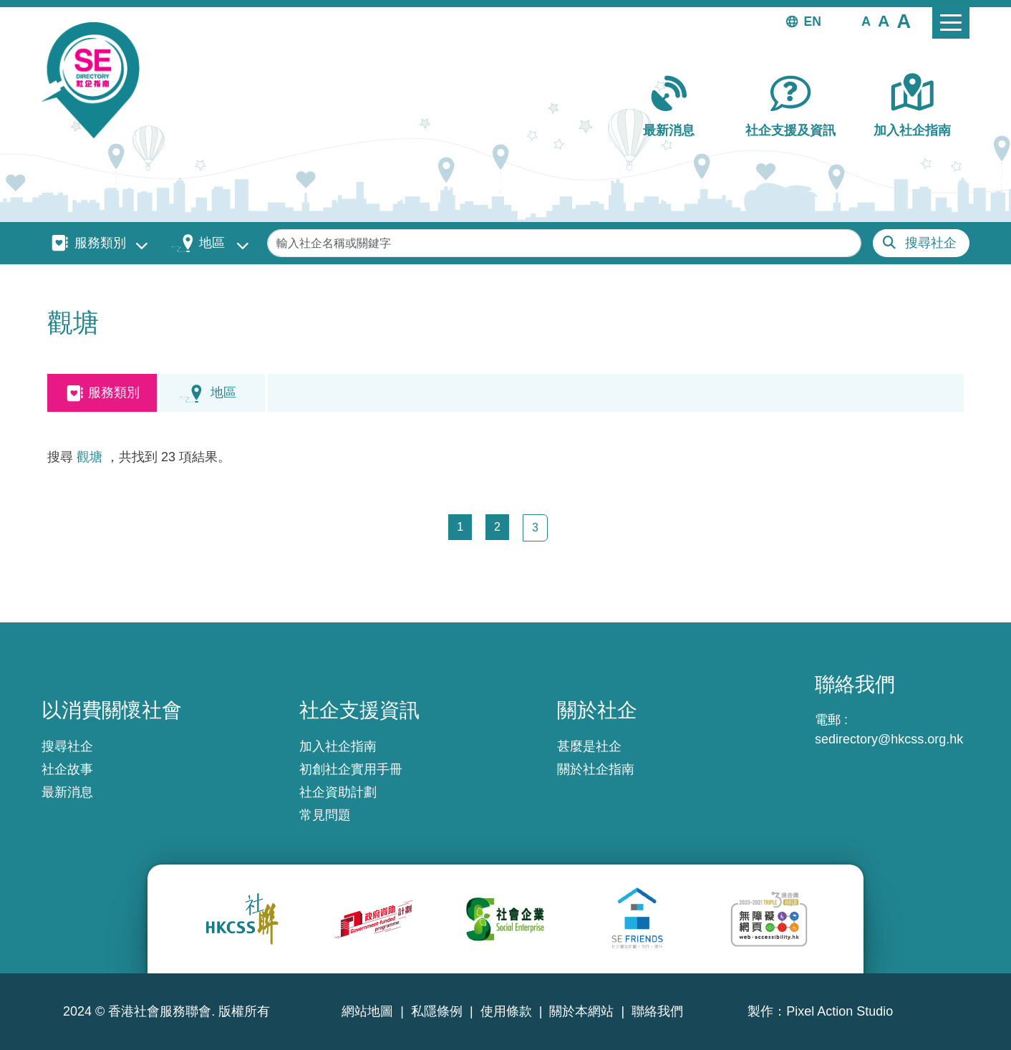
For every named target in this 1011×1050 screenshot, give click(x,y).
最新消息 (669, 130)
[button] (866, 21)
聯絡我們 (657, 1011)
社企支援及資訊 (790, 130)
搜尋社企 (931, 243)
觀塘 (89, 457)
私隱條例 (437, 1011)
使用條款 (506, 1011)
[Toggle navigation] (950, 23)
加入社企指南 (912, 130)
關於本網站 (581, 1011)
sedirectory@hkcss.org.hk (889, 739)
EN (812, 21)
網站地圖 (367, 1011)
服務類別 (100, 243)
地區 (212, 243)
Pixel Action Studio (839, 1011)
